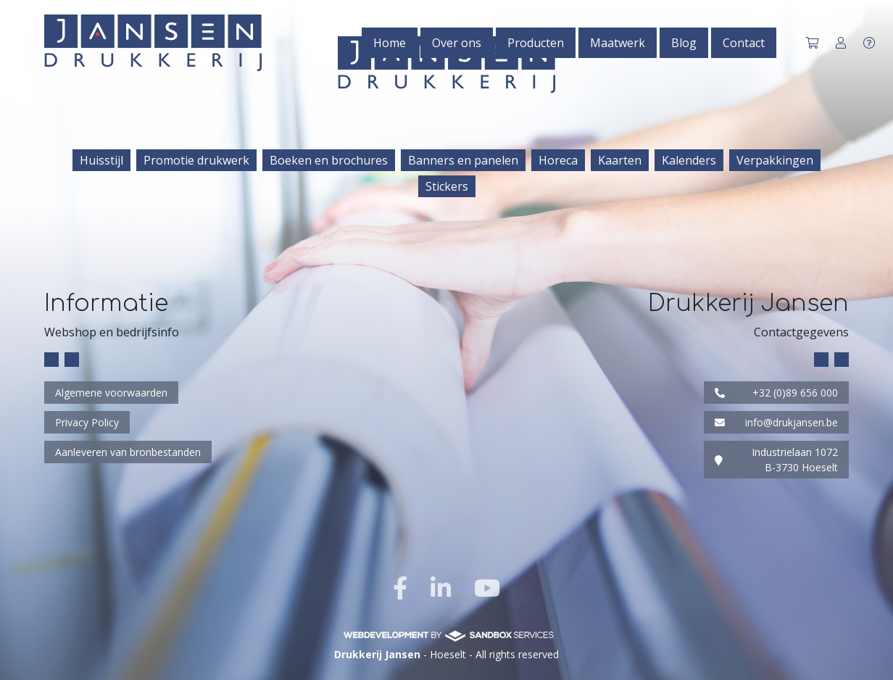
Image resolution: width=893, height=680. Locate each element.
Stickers (446, 186)
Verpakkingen (774, 160)
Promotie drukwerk (196, 160)
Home (389, 43)
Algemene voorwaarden (111, 392)
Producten (535, 43)
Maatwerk (617, 43)
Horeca (558, 160)
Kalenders (689, 160)
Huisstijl (101, 160)
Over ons (456, 43)
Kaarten (619, 160)
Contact (744, 43)
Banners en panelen (463, 160)
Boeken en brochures (329, 160)
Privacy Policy (87, 422)
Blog (684, 43)
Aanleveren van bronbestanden (128, 452)
